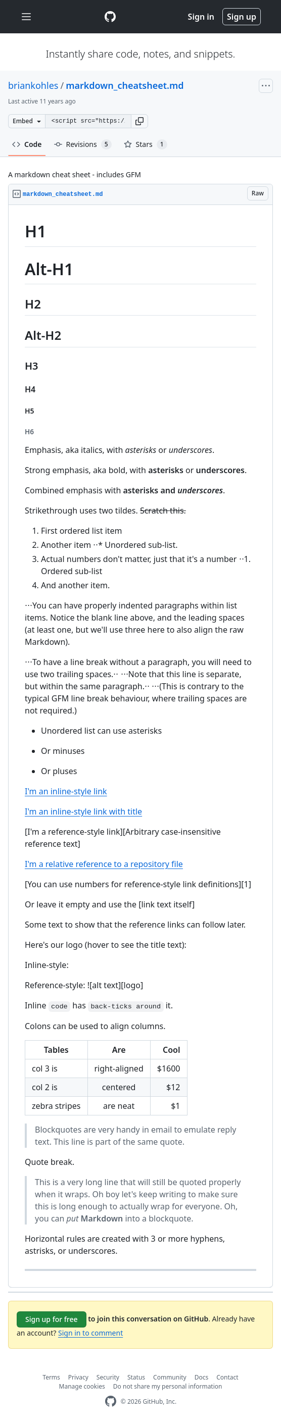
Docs (202, 1377)
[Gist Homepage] (110, 17)
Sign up (241, 16)
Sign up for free (51, 1319)
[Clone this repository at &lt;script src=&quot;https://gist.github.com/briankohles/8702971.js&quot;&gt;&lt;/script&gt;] (88, 121)
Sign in (201, 16)
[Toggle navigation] (26, 17)
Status (136, 1377)
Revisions (83, 144)
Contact (227, 1377)
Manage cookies (82, 1386)
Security (108, 1377)
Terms (51, 1377)
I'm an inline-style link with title (83, 811)
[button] (139, 121)
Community (169, 1377)
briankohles (33, 85)
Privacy (78, 1377)
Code (27, 144)
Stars (145, 144)
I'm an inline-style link (66, 791)
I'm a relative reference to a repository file (104, 864)
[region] (140, 746)
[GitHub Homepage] (111, 1401)
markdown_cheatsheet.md (124, 85)
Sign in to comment (90, 1333)
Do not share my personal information (167, 1386)
